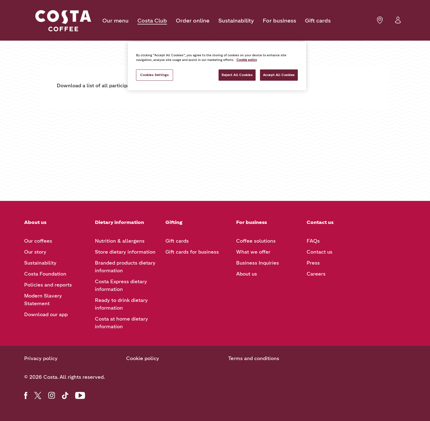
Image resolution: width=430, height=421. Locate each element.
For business (279, 20)
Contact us (319, 252)
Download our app (46, 314)
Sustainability (236, 20)
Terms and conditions (253, 358)
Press (313, 263)
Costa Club (152, 20)
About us (246, 274)
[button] (397, 23)
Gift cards (318, 20)
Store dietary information (125, 252)
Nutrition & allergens (120, 241)
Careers (316, 274)
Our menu (115, 20)
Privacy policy (41, 358)
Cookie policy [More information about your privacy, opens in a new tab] (246, 60)
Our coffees (38, 241)
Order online (193, 20)
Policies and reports (48, 285)
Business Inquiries (257, 263)
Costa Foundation (45, 274)
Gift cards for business (192, 252)
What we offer (253, 252)
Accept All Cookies (279, 75)
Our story (35, 252)
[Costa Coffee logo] (63, 21)
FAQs (313, 241)
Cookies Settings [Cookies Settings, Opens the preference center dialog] (154, 75)
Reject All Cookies (237, 75)
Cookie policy (142, 358)
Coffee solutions (256, 241)
